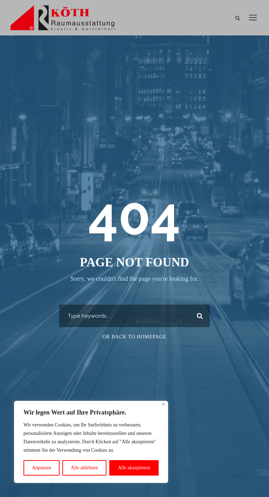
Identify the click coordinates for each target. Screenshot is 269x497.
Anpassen (41, 467)
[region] (91, 442)
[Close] (163, 404)
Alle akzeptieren (134, 467)
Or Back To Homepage (135, 336)
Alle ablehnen (84, 467)
